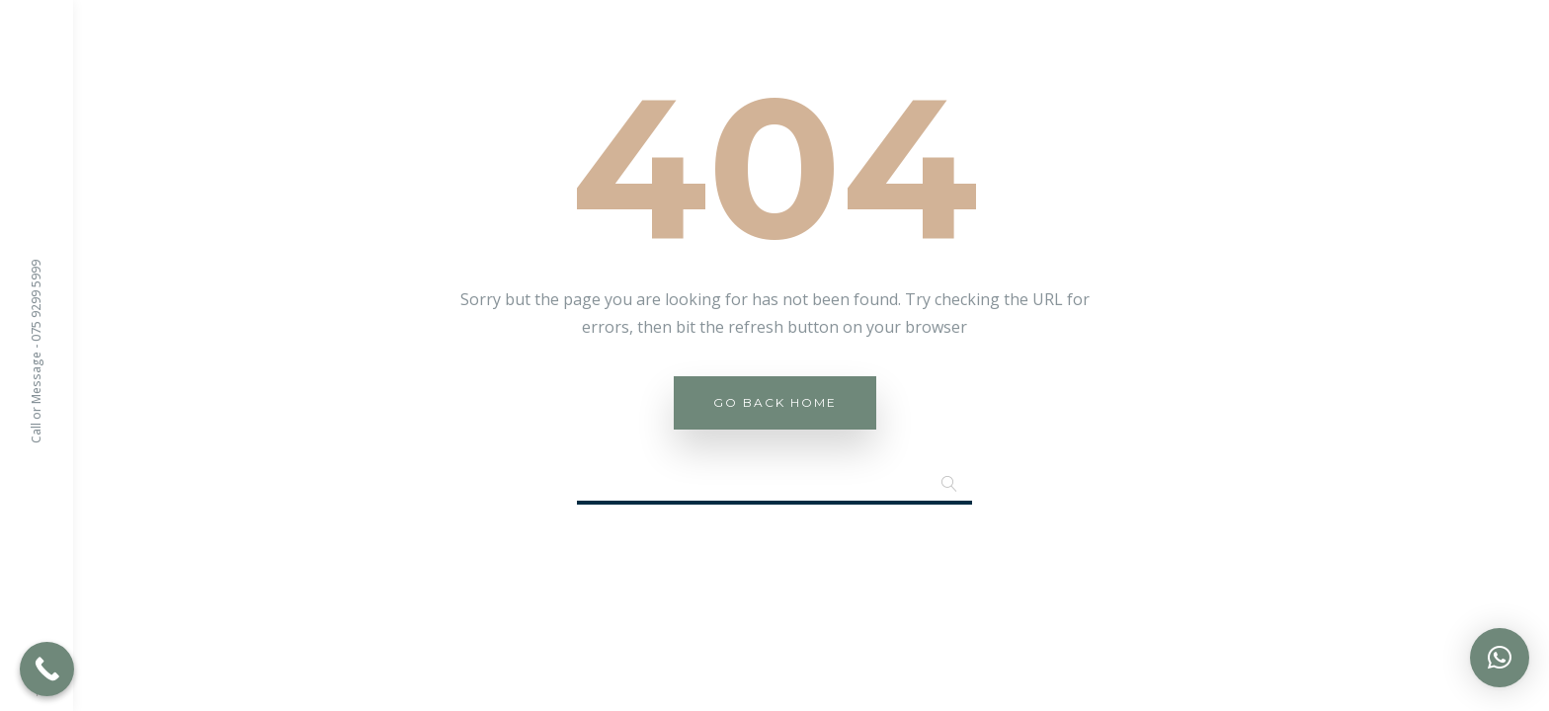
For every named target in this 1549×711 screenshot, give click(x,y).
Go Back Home (775, 402)
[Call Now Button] (47, 669)
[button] (1499, 657)
